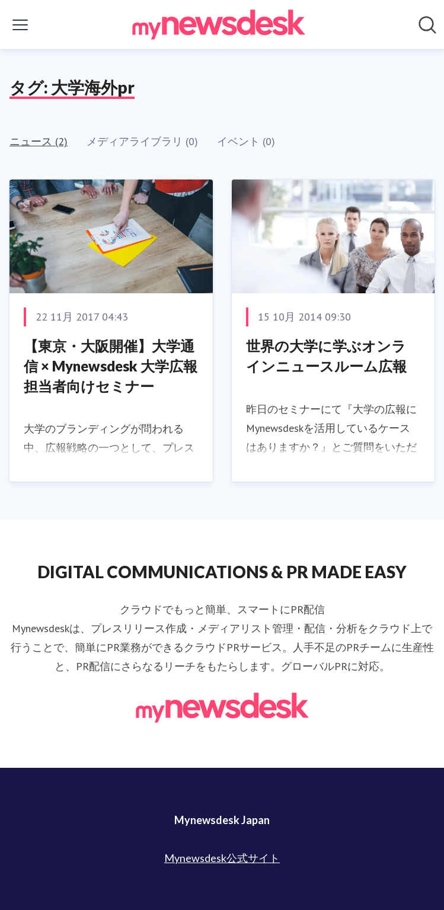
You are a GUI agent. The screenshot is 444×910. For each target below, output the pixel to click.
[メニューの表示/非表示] (20, 25)
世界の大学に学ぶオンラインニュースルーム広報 (326, 355)
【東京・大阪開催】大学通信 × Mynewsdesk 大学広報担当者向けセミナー (110, 365)
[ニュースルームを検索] (427, 24)
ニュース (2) (38, 141)
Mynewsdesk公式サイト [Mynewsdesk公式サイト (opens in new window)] (222, 857)
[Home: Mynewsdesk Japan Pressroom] (219, 24)
